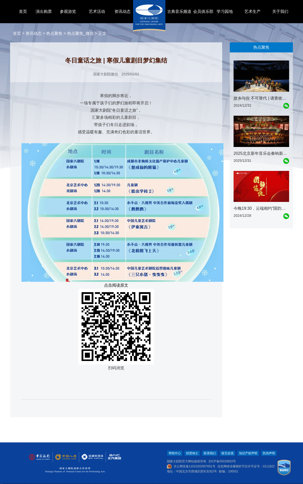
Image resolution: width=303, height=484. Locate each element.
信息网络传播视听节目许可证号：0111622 (246, 466)
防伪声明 (269, 453)
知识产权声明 (248, 453)
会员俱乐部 (203, 11)
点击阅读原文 (116, 285)
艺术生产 (252, 11)
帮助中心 (175, 453)
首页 (23, 11)
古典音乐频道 (179, 11)
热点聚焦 (54, 33)
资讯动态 (122, 11)
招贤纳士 (192, 453)
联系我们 (210, 453)
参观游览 (68, 11)
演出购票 (44, 11)
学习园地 (225, 11)
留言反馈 (227, 453)
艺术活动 (97, 11)
